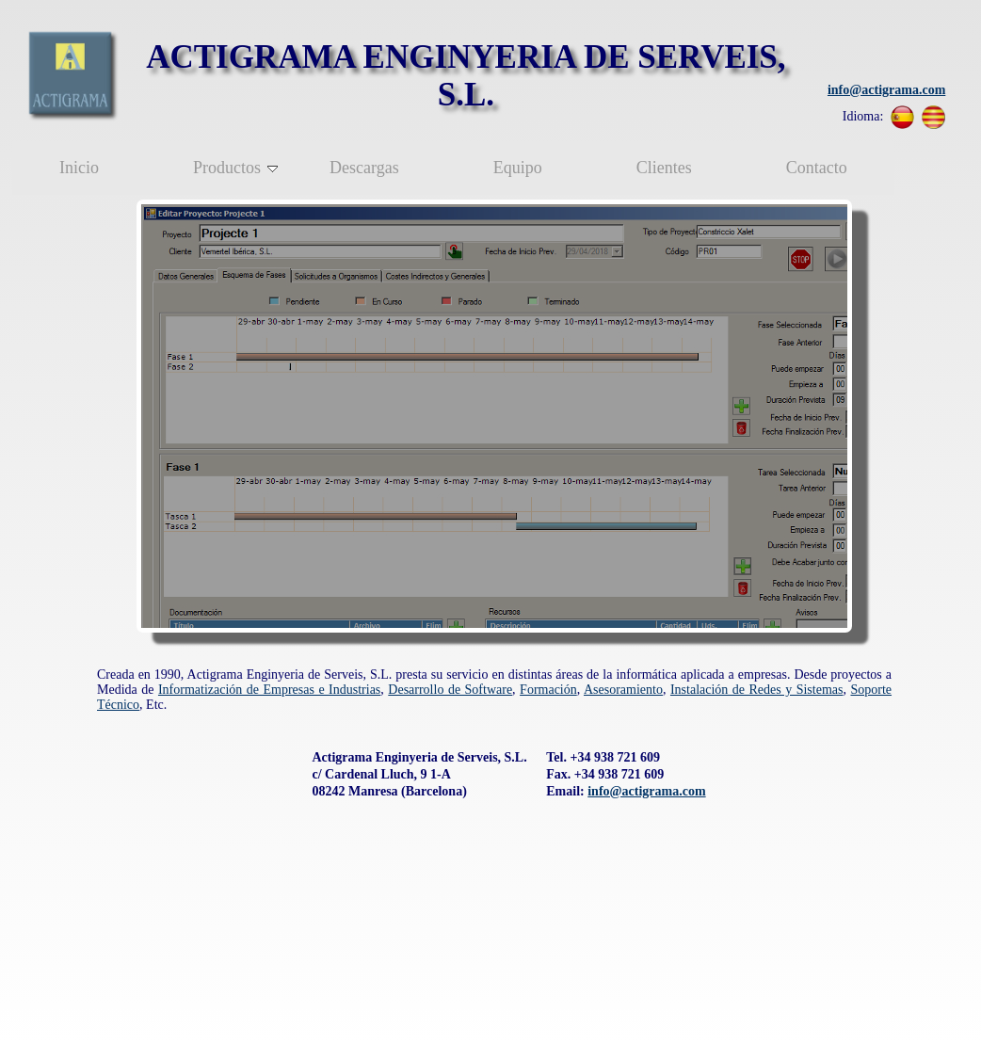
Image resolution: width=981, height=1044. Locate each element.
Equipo (517, 167)
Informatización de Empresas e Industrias (269, 690)
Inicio (79, 167)
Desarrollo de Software (450, 690)
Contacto (816, 167)
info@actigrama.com (886, 90)
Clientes (664, 167)
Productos (235, 167)
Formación (548, 690)
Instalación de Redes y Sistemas (757, 690)
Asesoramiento (623, 690)
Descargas (364, 167)
